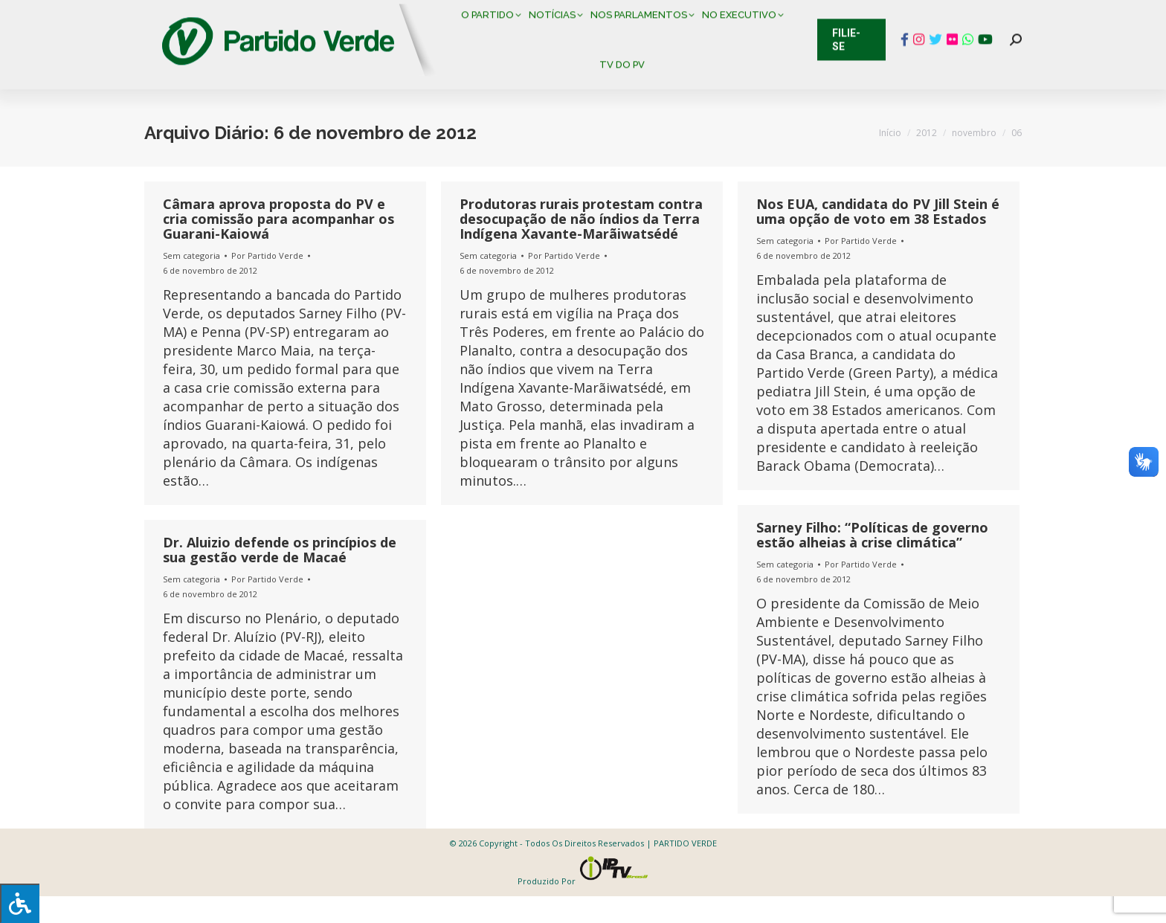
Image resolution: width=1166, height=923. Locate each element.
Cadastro (207, 15)
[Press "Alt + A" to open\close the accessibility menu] (19, 903)
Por (267, 282)
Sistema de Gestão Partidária (343, 15)
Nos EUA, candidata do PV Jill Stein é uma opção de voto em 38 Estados (877, 238)
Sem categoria (191, 282)
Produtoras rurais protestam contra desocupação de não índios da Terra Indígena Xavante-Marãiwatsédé (581, 245)
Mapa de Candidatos (509, 15)
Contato (132, 15)
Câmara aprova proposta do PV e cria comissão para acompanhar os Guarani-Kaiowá (278, 245)
